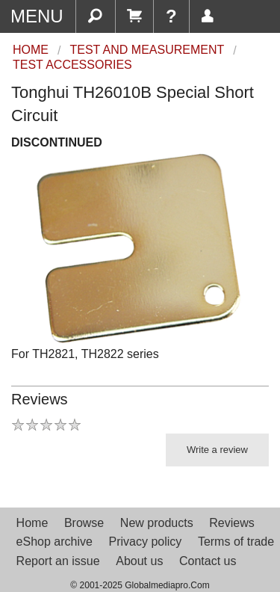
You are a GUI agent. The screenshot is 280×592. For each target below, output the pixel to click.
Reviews (231, 523)
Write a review (217, 449)
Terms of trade (236, 541)
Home (32, 523)
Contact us (207, 561)
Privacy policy (144, 541)
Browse (84, 523)
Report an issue (58, 561)
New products (156, 523)
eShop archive (54, 541)
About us (139, 561)
